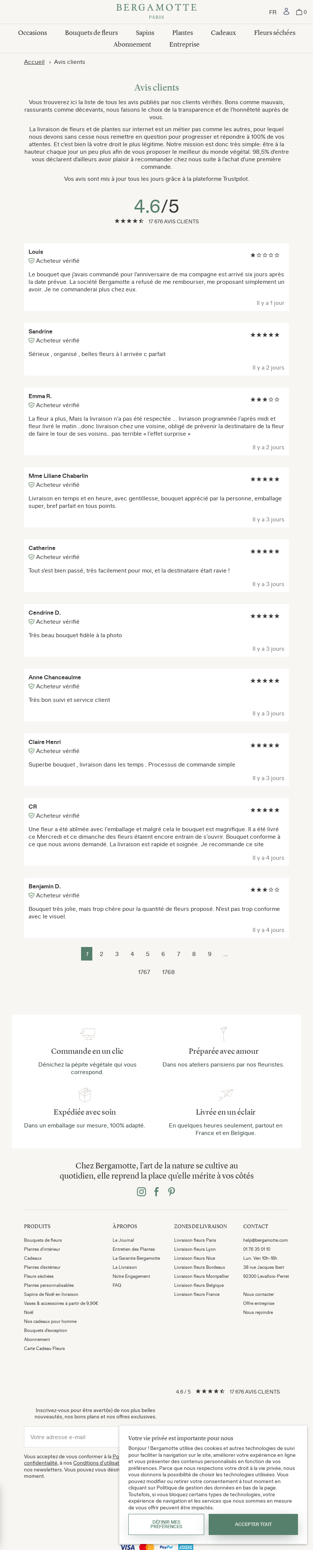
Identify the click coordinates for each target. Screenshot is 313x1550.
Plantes (182, 33)
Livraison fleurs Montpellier (201, 1276)
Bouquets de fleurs (91, 33)
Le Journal (123, 1240)
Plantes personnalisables (49, 1285)
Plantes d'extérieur (42, 1267)
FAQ (117, 1285)
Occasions (32, 33)
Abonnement (132, 44)
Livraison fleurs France (197, 1294)
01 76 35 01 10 (256, 1249)
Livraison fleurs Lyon (195, 1249)
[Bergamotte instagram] (141, 1192)
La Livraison (125, 1267)
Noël (28, 1312)
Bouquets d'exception (45, 1330)
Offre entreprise (258, 1303)
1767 (144, 972)
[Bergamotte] (156, 12)
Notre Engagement (131, 1276)
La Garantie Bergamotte (136, 1258)
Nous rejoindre (258, 1312)
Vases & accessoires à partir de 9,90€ (61, 1303)
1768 (168, 972)
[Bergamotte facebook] (156, 1192)
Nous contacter (258, 1294)
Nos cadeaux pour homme (50, 1321)
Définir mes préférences (166, 1524)
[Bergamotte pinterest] (171, 1192)
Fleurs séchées (274, 33)
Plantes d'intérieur (42, 1249)
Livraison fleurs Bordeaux (199, 1267)
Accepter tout (253, 1524)
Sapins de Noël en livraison (51, 1294)
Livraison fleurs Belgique (199, 1285)
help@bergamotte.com (265, 1240)
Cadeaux (223, 33)
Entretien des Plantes (134, 1249)
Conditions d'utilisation (99, 1462)
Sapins (145, 33)
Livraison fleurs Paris (195, 1240)
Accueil (34, 62)
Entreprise (184, 44)
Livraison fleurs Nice (194, 1258)
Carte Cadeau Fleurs (44, 1348)
